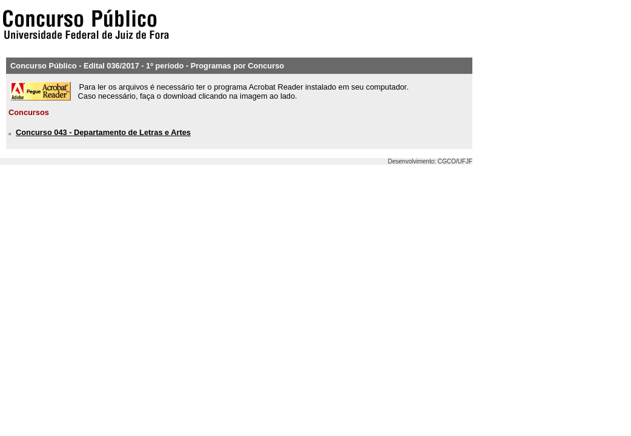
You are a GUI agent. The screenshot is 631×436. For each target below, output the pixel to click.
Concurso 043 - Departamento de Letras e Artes (103, 132)
